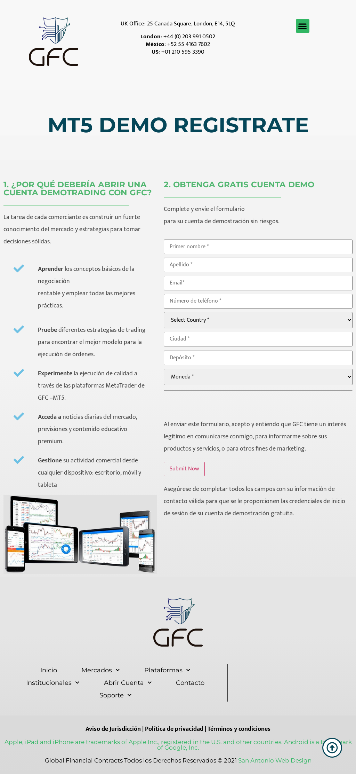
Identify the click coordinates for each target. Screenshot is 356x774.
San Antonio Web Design (275, 760)
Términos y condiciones (239, 729)
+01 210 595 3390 (182, 52)
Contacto (190, 683)
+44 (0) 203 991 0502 (189, 36)
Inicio (48, 670)
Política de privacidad (174, 729)
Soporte (115, 695)
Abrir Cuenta (128, 682)
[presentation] (216, 404)
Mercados (100, 670)
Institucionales (53, 682)
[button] (302, 26)
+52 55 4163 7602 (188, 44)
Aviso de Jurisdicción (113, 729)
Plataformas (167, 670)
